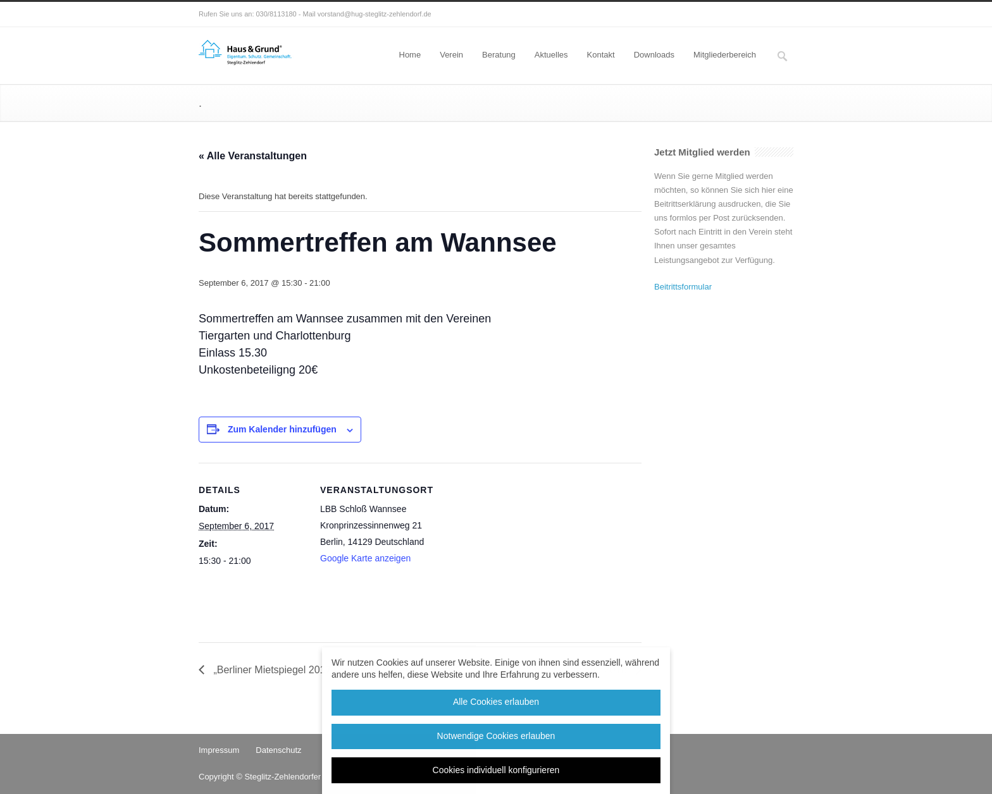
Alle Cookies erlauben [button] (496, 702)
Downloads (654, 54)
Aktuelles (551, 54)
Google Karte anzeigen (365, 558)
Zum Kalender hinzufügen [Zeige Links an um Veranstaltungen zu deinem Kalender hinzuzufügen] (282, 429)
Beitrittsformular (683, 286)
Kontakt (601, 54)
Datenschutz (278, 750)
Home (410, 54)
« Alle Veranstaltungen (253, 155)
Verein (451, 54)
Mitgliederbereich (724, 54)
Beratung (499, 54)
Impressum (219, 750)
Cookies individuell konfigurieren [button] (496, 770)
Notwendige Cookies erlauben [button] (496, 736)
